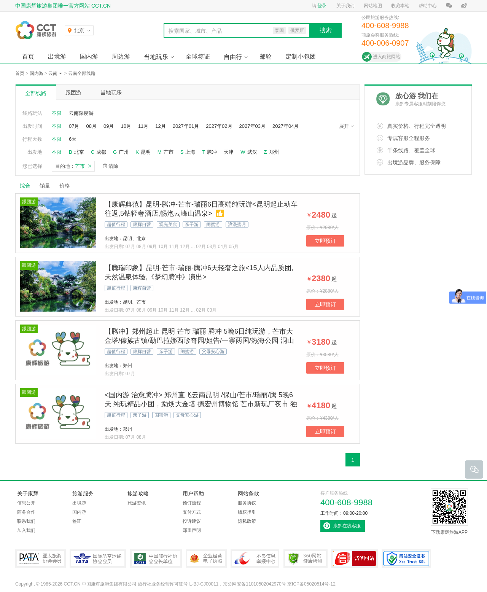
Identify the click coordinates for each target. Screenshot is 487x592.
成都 (101, 152)
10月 (126, 126)
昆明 (146, 152)
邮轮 (265, 56)
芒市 (168, 152)
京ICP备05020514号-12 (311, 584)
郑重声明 (192, 530)
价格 (67, 186)
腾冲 (212, 152)
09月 (108, 126)
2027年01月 (186, 126)
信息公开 (26, 503)
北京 (79, 152)
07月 (74, 126)
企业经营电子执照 (206, 558)
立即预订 (325, 241)
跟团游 (73, 92)
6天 (72, 139)
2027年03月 (252, 126)
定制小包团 (300, 56)
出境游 (57, 56)
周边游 (121, 56)
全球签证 (198, 56)
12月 (160, 126)
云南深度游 (81, 113)
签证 (76, 521)
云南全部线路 (81, 73)
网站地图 (373, 5)
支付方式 (192, 512)
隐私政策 (247, 521)
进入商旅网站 (386, 56)
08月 (91, 126)
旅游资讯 (136, 503)
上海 (190, 152)
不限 (57, 113)
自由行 (233, 57)
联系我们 (26, 521)
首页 (28, 56)
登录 (321, 5)
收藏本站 (400, 5)
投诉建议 (192, 521)
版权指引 (247, 512)
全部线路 (35, 93)
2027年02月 (219, 126)
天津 (229, 152)
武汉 (252, 152)
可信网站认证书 (354, 558)
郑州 (274, 152)
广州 (124, 152)
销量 (45, 186)
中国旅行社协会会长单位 (156, 558)
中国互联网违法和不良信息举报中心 (255, 558)
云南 (52, 73)
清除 (113, 166)
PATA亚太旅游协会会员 (40, 558)
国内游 (89, 56)
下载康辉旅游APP (449, 512)
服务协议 (247, 503)
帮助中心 (428, 5)
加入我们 (26, 530)
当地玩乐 (156, 57)
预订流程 (192, 503)
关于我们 (345, 5)
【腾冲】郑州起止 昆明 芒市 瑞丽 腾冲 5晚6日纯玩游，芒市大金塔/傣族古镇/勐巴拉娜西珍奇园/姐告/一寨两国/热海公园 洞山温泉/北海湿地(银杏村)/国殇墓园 (199, 340)
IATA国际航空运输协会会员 (98, 558)
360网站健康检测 (305, 558)
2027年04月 (285, 126)
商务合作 (26, 512)
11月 (143, 126)
